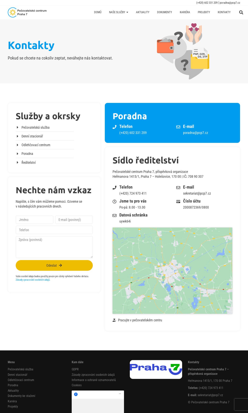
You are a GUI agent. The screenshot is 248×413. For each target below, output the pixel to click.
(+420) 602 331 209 (207, 2)
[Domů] (97, 12)
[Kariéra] (185, 12)
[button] (241, 12)
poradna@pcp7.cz (229, 2)
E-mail (188, 126)
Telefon (126, 126)
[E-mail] (178, 127)
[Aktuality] (142, 12)
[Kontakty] (224, 12)
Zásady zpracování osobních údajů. (33, 279)
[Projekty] (204, 12)
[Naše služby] (118, 12)
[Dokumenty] (164, 12)
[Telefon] (114, 127)
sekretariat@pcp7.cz (210, 368)
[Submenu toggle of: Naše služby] (127, 12)
